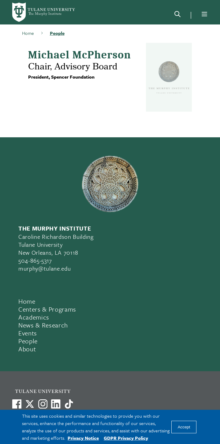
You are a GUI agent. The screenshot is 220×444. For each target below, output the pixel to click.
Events (27, 333)
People (57, 33)
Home (28, 33)
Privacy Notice (83, 438)
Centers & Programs (47, 309)
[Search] (177, 15)
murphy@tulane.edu (44, 268)
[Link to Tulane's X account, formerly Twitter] (29, 404)
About (27, 348)
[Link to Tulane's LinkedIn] (55, 404)
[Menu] (204, 14)
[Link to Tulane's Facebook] (42, 404)
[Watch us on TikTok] (68, 404)
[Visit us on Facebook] (16, 404)
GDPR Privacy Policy (126, 438)
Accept (184, 427)
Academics (33, 317)
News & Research (43, 325)
